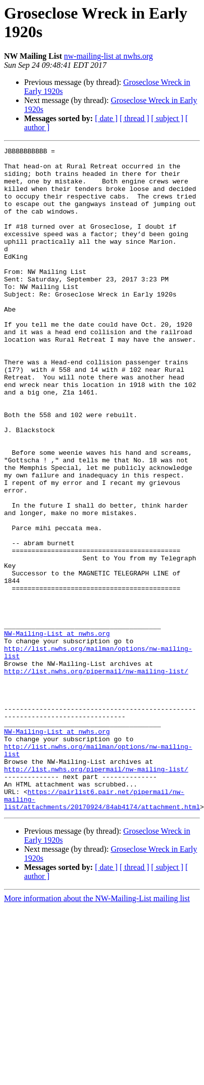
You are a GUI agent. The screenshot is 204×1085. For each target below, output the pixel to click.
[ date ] (106, 118)
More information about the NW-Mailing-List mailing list (97, 1013)
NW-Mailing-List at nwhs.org (57, 713)
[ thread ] (134, 118)
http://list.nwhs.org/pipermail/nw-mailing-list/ (96, 758)
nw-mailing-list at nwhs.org (108, 56)
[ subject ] (167, 118)
